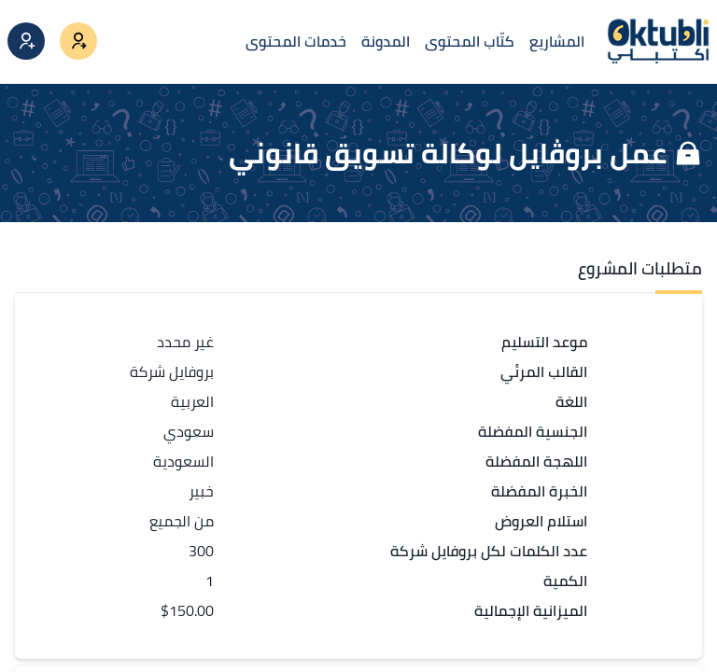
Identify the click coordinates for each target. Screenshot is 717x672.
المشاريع (556, 41)
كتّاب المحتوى (469, 41)
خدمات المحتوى (296, 41)
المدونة (385, 41)
